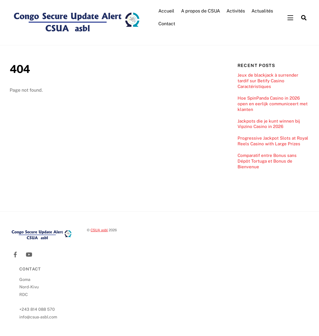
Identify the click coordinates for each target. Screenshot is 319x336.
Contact (166, 23)
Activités (235, 11)
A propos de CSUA (200, 11)
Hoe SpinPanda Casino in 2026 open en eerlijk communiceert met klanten (273, 104)
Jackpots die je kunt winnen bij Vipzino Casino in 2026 (269, 124)
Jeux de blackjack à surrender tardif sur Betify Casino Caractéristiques (268, 81)
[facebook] (15, 253)
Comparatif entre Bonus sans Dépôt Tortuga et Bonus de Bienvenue (267, 161)
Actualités (262, 11)
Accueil (166, 11)
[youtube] (29, 253)
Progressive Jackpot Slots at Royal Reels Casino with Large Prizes (273, 141)
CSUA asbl (99, 230)
